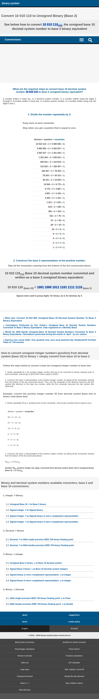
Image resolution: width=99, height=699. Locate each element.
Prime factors (74, 649)
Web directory (25, 690)
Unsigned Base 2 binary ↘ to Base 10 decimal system (36, 563)
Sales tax (24, 663)
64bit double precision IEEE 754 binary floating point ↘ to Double (41, 604)
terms (24, 622)
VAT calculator (74, 663)
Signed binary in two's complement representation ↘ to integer (40, 580)
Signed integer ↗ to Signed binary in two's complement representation (44, 522)
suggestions (74, 615)
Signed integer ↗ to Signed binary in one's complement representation (44, 516)
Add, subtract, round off (74, 669)
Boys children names (74, 683)
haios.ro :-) (24, 683)
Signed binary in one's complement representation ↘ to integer (40, 575)
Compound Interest (25, 676)
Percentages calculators (25, 649)
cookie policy (74, 622)
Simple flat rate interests (74, 676)
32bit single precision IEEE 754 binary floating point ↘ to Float (40, 598)
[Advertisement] (49, 63)
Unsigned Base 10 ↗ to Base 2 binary (28, 504)
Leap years (24, 669)
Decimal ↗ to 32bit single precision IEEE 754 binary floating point (41, 539)
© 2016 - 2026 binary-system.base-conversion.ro (49, 635)
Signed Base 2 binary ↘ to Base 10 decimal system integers (39, 569)
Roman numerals (25, 656)
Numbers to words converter (74, 642)
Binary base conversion (24, 642)
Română (74, 628)
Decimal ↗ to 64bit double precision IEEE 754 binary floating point (42, 545)
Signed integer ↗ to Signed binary (26, 510)
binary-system (10, 3)
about (24, 615)
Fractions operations (74, 656)
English (25, 628)
